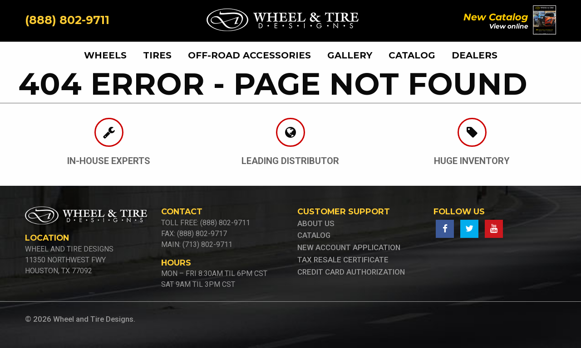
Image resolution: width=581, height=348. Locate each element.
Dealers (474, 55)
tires (157, 55)
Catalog (412, 55)
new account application (348, 247)
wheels (105, 55)
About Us (316, 223)
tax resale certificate (343, 259)
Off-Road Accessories (249, 55)
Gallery (349, 55)
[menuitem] (109, 55)
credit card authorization (351, 271)
